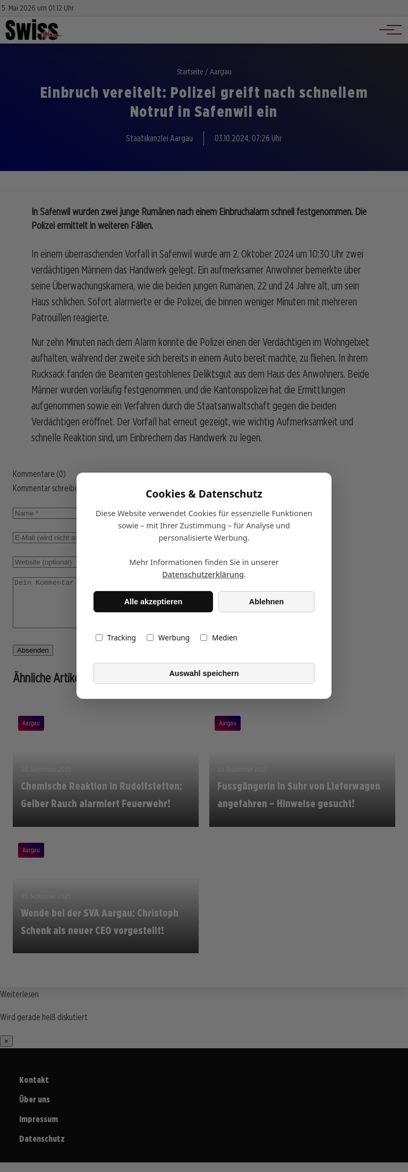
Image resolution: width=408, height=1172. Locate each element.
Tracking (116, 638)
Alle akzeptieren (153, 601)
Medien (218, 638)
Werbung (168, 638)
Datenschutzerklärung (203, 575)
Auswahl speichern (204, 673)
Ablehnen (266, 601)
